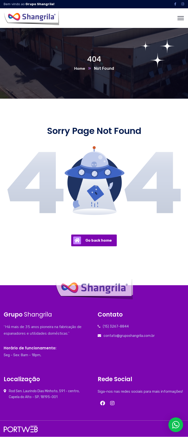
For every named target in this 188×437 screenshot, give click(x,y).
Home (79, 68)
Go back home (92, 241)
